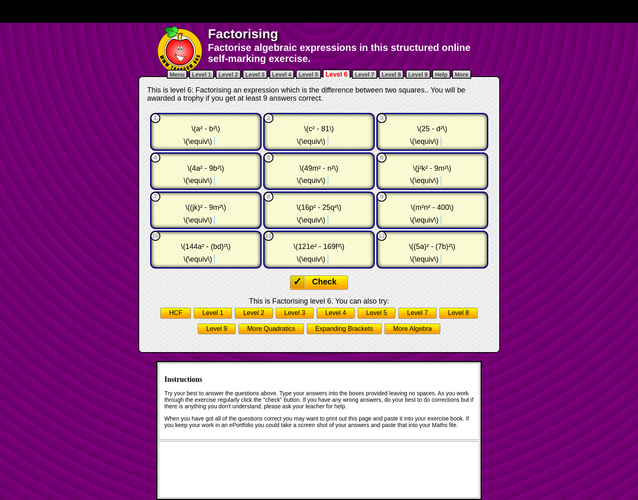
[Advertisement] (319, 11)
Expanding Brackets (344, 328)
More (461, 74)
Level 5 (308, 74)
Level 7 (364, 74)
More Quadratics (271, 328)
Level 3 (254, 74)
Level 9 (418, 74)
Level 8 (391, 74)
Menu (177, 74)
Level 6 (336, 74)
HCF (175, 312)
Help (441, 74)
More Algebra (412, 328)
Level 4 (281, 74)
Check (324, 281)
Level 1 (201, 74)
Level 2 (228, 74)
